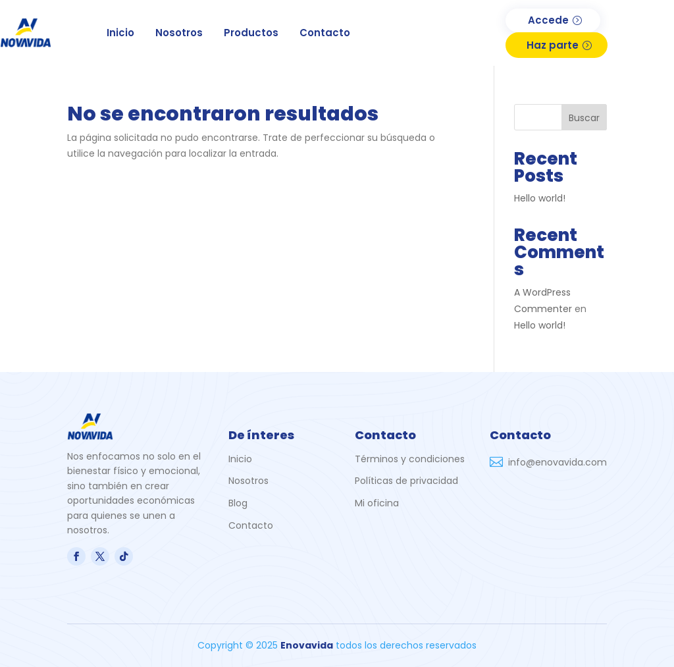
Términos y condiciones (410, 459)
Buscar (584, 117)
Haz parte (553, 45)
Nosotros (179, 33)
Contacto (324, 33)
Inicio (120, 33)
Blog (237, 503)
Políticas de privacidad (406, 480)
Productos (251, 33)
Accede (548, 20)
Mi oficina (377, 503)
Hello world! (539, 198)
